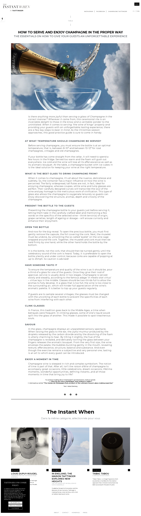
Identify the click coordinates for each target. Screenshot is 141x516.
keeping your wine (66, 167)
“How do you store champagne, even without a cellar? (71, 381)
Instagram (88, 11)
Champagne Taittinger (117, 11)
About (56, 512)
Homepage (76, 512)
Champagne (97, 116)
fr (134, 11)
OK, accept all (15, 502)
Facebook (100, 11)
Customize (15, 508)
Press (85, 512)
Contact (65, 512)
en (138, 11)
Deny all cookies (15, 505)
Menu (137, 4)
